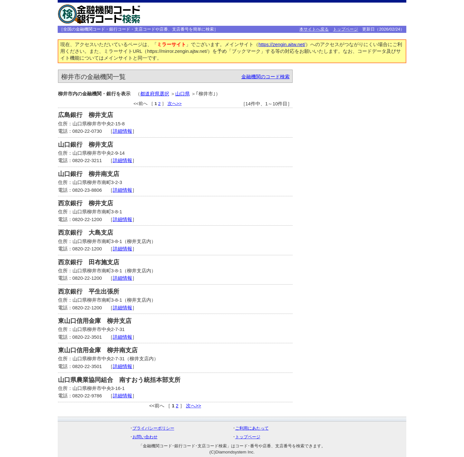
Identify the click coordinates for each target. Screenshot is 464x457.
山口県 (182, 93)
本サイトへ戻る (314, 29)
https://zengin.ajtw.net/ (281, 44)
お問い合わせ (145, 436)
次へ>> (175, 103)
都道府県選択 (154, 93)
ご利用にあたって (252, 428)
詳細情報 (122, 131)
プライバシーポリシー (153, 428)
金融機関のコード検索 (265, 76)
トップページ (345, 29)
